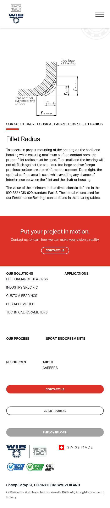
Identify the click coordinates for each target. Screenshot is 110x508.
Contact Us (55, 250)
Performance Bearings (27, 279)
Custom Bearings (21, 296)
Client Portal (55, 411)
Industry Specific (22, 287)
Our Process (17, 338)
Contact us (55, 389)
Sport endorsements (65, 338)
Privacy (11, 497)
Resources (16, 362)
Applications (76, 273)
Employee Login (55, 432)
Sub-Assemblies (20, 304)
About (48, 362)
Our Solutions (19, 273)
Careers (50, 368)
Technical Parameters (27, 312)
